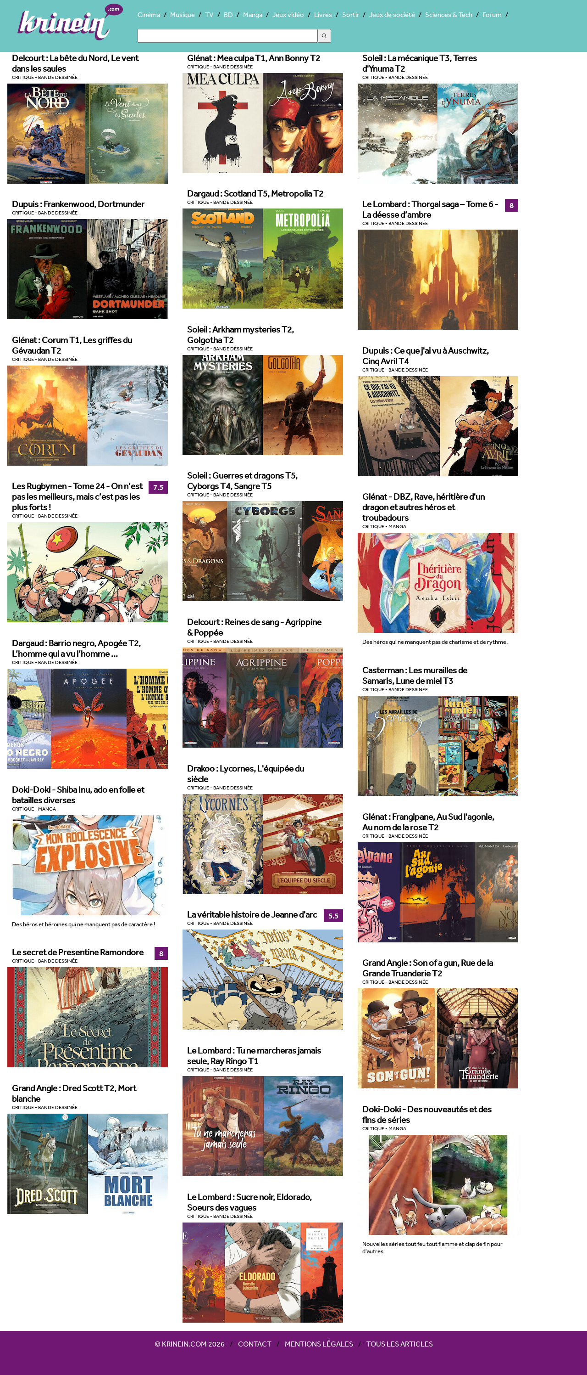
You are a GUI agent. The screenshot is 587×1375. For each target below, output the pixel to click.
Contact (254, 1343)
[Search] (227, 36)
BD (228, 14)
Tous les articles (399, 1343)
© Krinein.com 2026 (190, 1343)
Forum (492, 14)
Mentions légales (319, 1343)
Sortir (350, 14)
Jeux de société (392, 14)
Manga (252, 14)
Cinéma (149, 14)
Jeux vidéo (288, 14)
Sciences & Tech (448, 14)
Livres (323, 14)
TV (209, 14)
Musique (182, 14)
